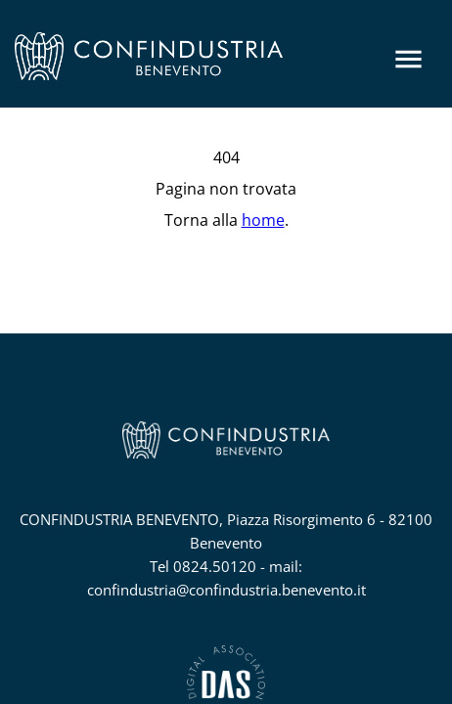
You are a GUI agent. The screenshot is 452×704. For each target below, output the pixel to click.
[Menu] (408, 59)
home (263, 220)
